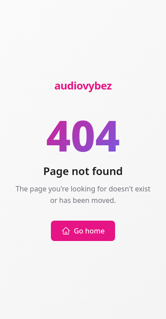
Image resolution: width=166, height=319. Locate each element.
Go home (83, 231)
